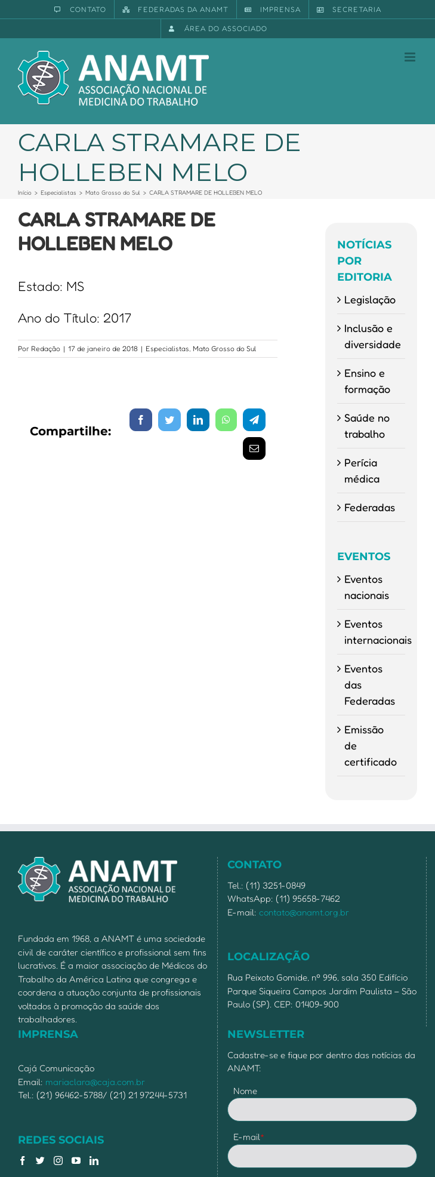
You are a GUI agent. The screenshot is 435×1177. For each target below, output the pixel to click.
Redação (45, 348)
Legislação (370, 299)
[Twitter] (40, 1160)
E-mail (249, 1136)
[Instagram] (58, 1160)
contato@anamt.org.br (304, 912)
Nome (245, 1090)
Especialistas (167, 348)
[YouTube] (76, 1160)
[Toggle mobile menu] (411, 57)
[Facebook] (22, 1160)
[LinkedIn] (94, 1160)
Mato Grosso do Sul (224, 348)
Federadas (369, 507)
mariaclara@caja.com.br (95, 1081)
